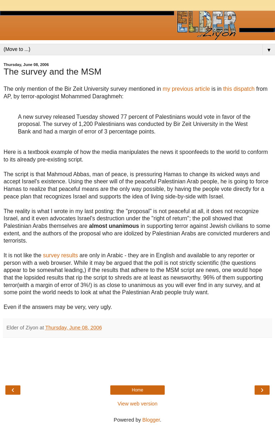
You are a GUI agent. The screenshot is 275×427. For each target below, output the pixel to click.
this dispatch (239, 89)
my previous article (186, 89)
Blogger (151, 420)
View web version (137, 404)
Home (137, 390)
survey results (60, 255)
